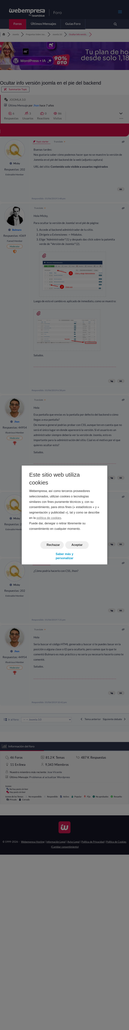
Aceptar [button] (77, 545)
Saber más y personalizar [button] (64, 556)
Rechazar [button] (53, 545)
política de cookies (49, 517)
